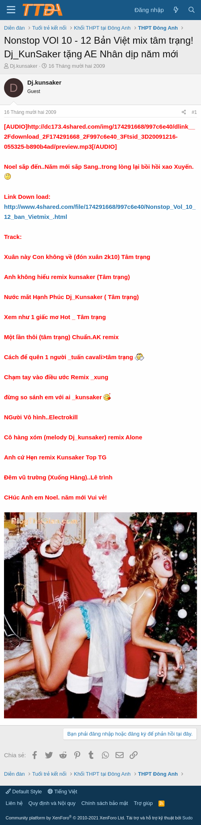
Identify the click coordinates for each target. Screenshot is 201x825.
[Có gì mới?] (175, 9)
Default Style (24, 792)
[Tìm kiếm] (191, 9)
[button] (11, 10)
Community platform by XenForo (65, 817)
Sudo (187, 817)
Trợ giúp (143, 803)
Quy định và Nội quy (52, 803)
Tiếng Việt (62, 792)
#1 (194, 112)
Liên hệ (14, 803)
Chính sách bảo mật (104, 803)
